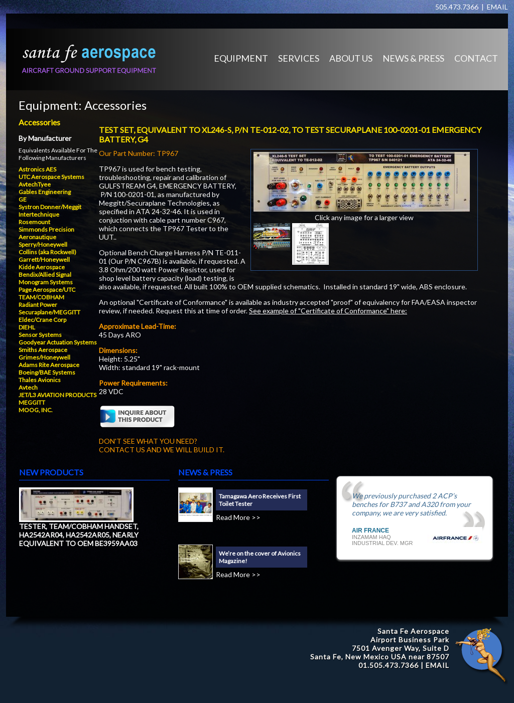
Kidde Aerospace (42, 267)
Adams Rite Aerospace (49, 365)
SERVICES (298, 58)
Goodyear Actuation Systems (58, 342)
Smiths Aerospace (43, 350)
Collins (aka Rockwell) (47, 252)
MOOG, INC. (36, 410)
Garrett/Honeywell (44, 259)
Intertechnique (39, 214)
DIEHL (27, 327)
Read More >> (238, 517)
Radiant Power (38, 304)
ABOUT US (350, 58)
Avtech (28, 387)
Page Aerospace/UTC (47, 289)
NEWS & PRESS (413, 58)
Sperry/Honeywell (43, 244)
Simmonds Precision (46, 229)
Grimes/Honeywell (44, 357)
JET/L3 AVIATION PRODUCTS (57, 395)
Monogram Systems (46, 282)
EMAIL (497, 7)
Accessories (115, 105)
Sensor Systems (40, 334)
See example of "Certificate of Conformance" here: (328, 310)
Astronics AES (37, 169)
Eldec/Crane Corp (42, 319)
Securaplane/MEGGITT (49, 312)
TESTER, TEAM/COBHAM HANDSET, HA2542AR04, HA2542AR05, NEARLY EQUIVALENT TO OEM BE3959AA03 (79, 535)
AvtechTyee (35, 184)
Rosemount (34, 222)
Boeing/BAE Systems (47, 372)
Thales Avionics (40, 380)
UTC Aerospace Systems (51, 177)
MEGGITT (32, 402)
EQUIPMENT (241, 58)
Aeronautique (37, 237)
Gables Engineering (45, 192)
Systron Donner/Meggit (50, 207)
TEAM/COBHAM (41, 297)
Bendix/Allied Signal (45, 274)
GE (23, 199)
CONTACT (476, 58)
